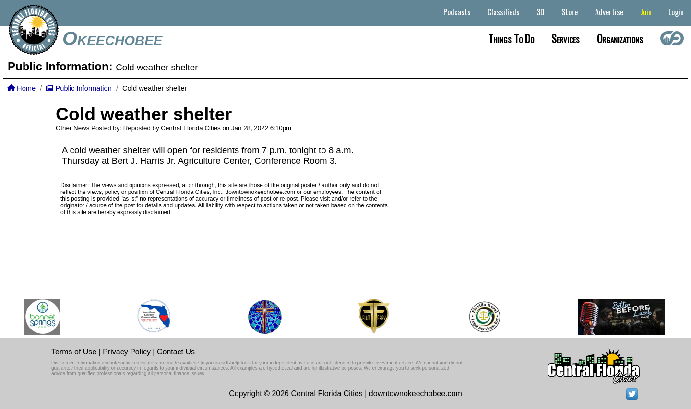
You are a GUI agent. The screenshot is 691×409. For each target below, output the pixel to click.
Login (676, 12)
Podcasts (457, 12)
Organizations (620, 38)
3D (540, 12)
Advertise (609, 12)
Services (565, 38)
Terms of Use (73, 352)
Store (569, 12)
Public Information (78, 88)
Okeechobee (112, 38)
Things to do (511, 38)
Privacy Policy (127, 352)
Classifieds (504, 12)
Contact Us (176, 352)
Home (21, 88)
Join (646, 12)
